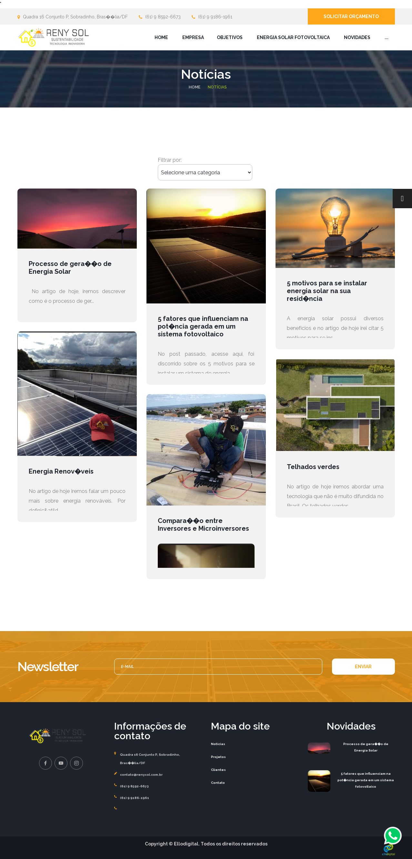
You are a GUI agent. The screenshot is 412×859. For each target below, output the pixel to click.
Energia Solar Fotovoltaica (293, 37)
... (386, 37)
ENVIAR (363, 666)
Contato (218, 782)
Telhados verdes (313, 467)
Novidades (357, 37)
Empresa (193, 37)
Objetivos (230, 37)
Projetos (218, 757)
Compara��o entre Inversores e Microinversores (203, 524)
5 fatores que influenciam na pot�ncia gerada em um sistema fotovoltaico (203, 326)
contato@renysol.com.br (141, 774)
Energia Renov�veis (61, 471)
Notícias (218, 744)
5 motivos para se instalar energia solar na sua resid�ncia (327, 290)
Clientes (218, 770)
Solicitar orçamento (351, 16)
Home (161, 37)
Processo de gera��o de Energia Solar (70, 267)
